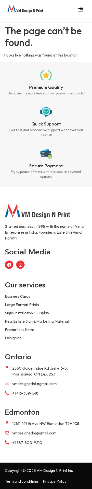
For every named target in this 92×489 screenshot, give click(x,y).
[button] (81, 9)
